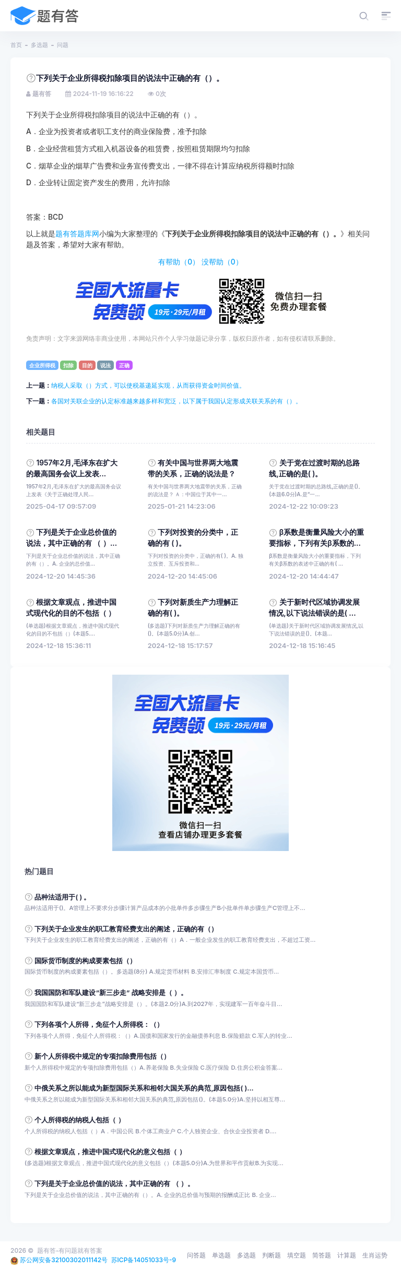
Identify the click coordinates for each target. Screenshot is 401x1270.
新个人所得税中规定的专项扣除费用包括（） (102, 1056)
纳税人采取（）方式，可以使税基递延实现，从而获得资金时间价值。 (148, 385)
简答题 (321, 1255)
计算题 (346, 1255)
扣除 (68, 365)
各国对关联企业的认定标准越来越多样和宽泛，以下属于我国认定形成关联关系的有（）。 (176, 401)
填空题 (296, 1255)
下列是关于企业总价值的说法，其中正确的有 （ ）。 (114, 1184)
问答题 (196, 1255)
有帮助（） (178, 262)
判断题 (271, 1255)
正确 (124, 365)
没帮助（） (222, 262)
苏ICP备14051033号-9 (143, 1260)
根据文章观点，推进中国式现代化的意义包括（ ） (109, 1152)
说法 (105, 365)
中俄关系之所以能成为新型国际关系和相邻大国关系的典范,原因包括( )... (143, 1088)
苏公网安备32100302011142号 (64, 1260)
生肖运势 (374, 1255)
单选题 (221, 1255)
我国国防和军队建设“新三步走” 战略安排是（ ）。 (110, 993)
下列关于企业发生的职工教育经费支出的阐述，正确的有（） (126, 929)
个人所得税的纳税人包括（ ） (79, 1120)
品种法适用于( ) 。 (62, 897)
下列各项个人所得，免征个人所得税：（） (98, 1024)
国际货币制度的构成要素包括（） (85, 961)
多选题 (39, 45)
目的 (87, 365)
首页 (16, 45)
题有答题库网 (77, 234)
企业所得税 (42, 365)
